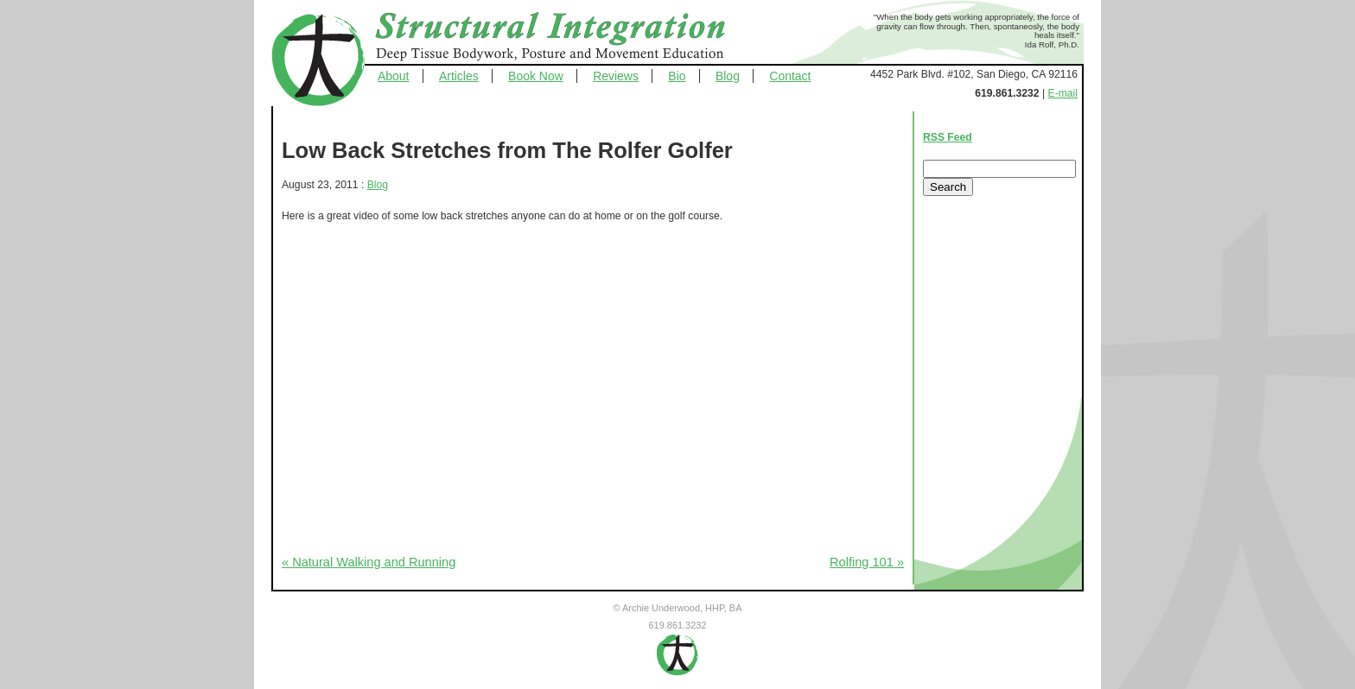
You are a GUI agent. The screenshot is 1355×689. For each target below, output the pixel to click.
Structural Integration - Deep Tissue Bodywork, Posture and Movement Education (569, 38)
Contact (790, 76)
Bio (676, 76)
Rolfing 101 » (867, 562)
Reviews (616, 76)
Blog (728, 76)
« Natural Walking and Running (368, 562)
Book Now (535, 76)
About (394, 76)
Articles (459, 76)
